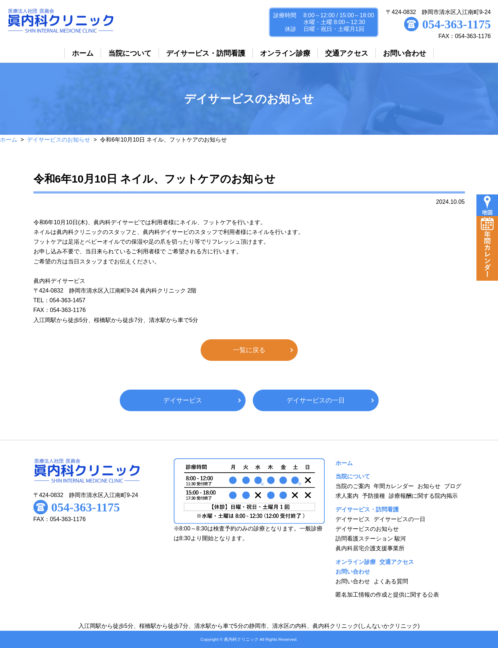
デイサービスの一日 (316, 400)
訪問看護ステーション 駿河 (370, 539)
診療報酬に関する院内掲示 (423, 496)
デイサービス (182, 400)
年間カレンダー (394, 486)
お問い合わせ (352, 581)
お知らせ (428, 486)
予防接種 (373, 496)
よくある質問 (391, 581)
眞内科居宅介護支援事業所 (370, 548)
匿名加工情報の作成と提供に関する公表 (387, 595)
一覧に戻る (249, 350)
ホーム (8, 140)
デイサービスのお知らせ (58, 140)
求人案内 (346, 496)
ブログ (452, 486)
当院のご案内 (352, 486)
